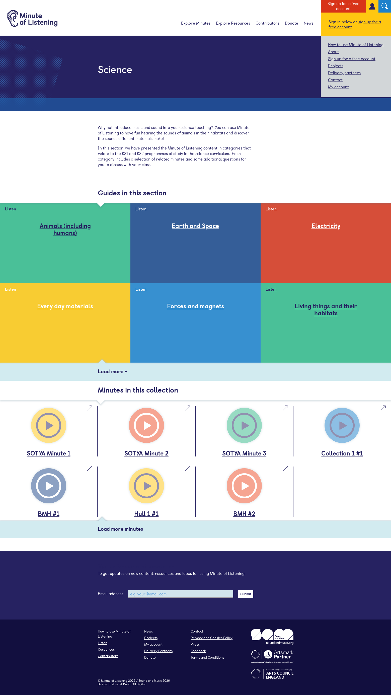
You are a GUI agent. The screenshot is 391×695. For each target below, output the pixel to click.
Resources (106, 649)
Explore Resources (233, 22)
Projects (335, 65)
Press (195, 644)
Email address (110, 593)
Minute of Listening (114, 680)
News (308, 22)
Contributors (267, 22)
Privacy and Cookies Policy (211, 637)
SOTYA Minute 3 (244, 452)
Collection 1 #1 (342, 452)
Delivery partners (344, 72)
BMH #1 (48, 513)
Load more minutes (120, 528)
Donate (291, 22)
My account (338, 87)
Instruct (114, 684)
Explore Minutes (195, 22)
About (333, 51)
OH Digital (138, 684)
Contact (335, 79)
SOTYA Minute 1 (48, 452)
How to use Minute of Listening (355, 44)
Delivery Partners (158, 650)
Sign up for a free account (343, 5)
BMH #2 (244, 513)
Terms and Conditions (207, 657)
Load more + (112, 371)
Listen (102, 642)
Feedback (198, 650)
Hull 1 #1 (146, 513)
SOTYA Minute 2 (146, 452)
